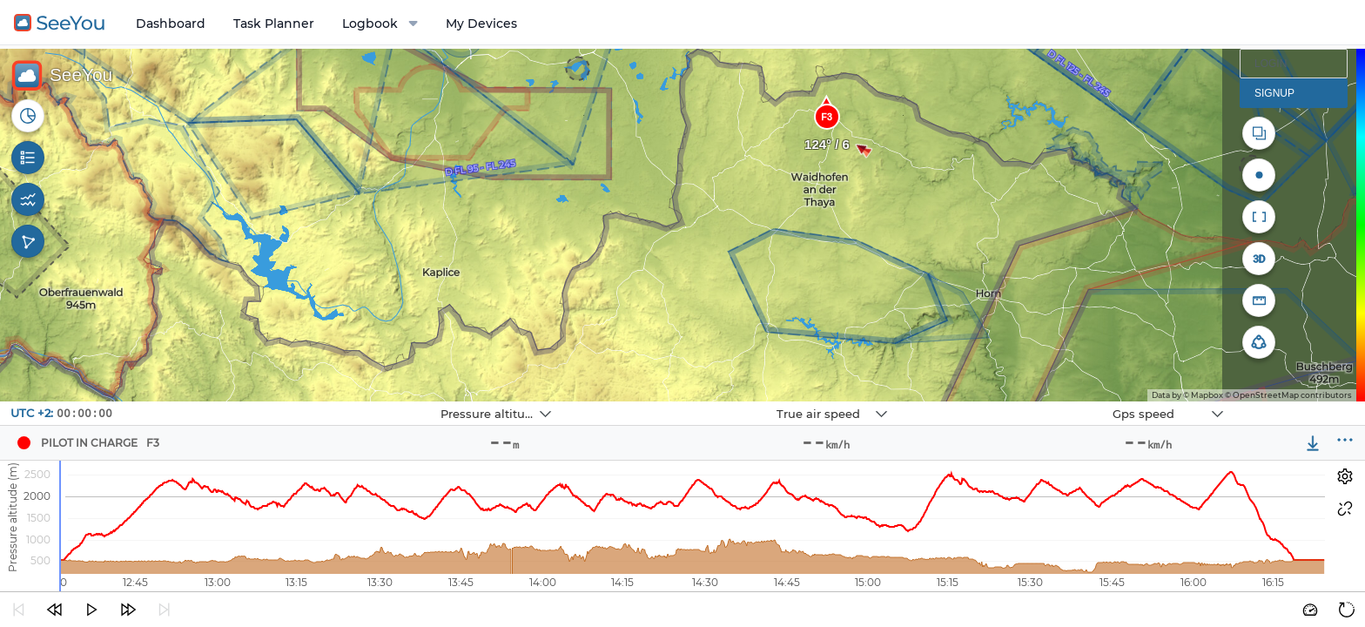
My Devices (481, 23)
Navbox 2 (674, 401)
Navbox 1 (338, 401)
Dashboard (170, 23)
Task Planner (273, 23)
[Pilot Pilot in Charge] (23, 443)
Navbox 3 (1010, 401)
